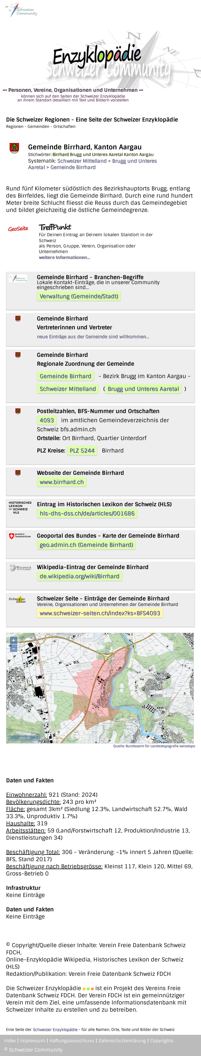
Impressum (32, 1041)
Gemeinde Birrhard (73, 167)
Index (10, 1041)
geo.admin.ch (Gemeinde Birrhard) (86, 544)
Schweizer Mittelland (82, 161)
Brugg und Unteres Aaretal (143, 388)
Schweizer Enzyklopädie (55, 1029)
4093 (47, 420)
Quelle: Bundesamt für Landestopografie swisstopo (154, 746)
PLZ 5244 (82, 450)
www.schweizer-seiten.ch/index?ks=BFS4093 (100, 613)
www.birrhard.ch (62, 482)
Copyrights (161, 1041)
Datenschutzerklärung (122, 1041)
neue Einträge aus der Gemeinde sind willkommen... (93, 337)
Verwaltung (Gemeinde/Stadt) (79, 296)
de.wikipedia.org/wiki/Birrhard (79, 576)
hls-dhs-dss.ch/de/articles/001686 (87, 513)
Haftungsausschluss (72, 1041)
